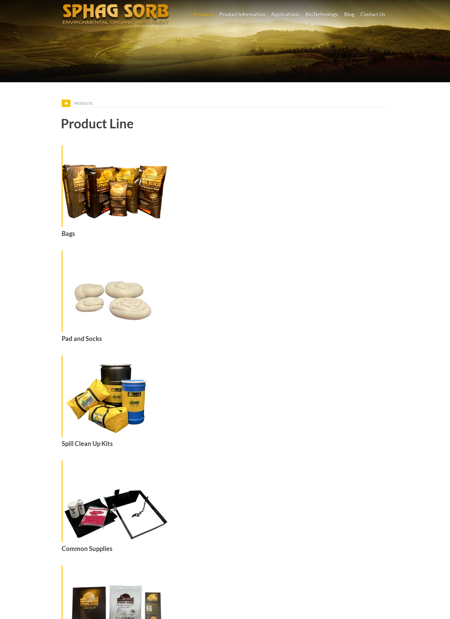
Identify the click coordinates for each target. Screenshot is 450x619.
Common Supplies (87, 548)
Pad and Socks (82, 338)
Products (83, 103)
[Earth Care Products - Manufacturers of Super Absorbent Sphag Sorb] (116, 13)
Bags (68, 233)
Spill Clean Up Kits (87, 443)
